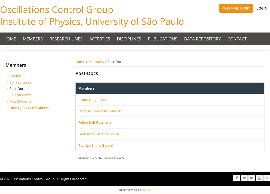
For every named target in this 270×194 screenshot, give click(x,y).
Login (262, 8)
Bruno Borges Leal (93, 99)
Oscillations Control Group (56, 9)
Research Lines (66, 39)
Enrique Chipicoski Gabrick (99, 111)
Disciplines (129, 39)
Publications (162, 39)
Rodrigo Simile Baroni (95, 145)
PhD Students (20, 95)
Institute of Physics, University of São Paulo (92, 21)
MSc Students (20, 101)
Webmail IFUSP (236, 8)
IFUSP (147, 190)
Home (9, 39)
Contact (237, 39)
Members (33, 39)
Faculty (15, 75)
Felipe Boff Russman (94, 122)
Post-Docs (17, 88)
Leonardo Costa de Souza (98, 134)
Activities (99, 39)
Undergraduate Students (29, 107)
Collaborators (20, 82)
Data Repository (202, 39)
